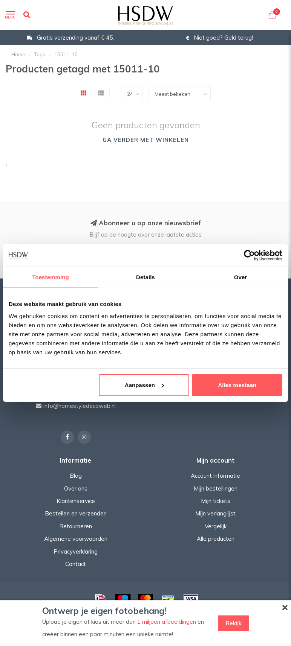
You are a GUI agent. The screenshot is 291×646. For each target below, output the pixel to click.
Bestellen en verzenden (76, 513)
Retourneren (75, 526)
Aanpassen (144, 384)
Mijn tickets (215, 500)
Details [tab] (145, 277)
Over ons (75, 488)
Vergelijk (216, 526)
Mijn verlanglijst (215, 513)
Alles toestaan (237, 384)
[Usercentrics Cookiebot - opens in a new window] (249, 255)
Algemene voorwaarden (75, 538)
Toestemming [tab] (50, 277)
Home (18, 54)
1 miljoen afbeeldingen (166, 621)
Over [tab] (240, 277)
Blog (76, 475)
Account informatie (215, 475)
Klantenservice (76, 500)
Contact (75, 564)
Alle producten (215, 538)
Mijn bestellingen (215, 488)
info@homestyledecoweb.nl (79, 405)
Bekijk (234, 623)
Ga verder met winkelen (146, 139)
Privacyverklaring (76, 551)
